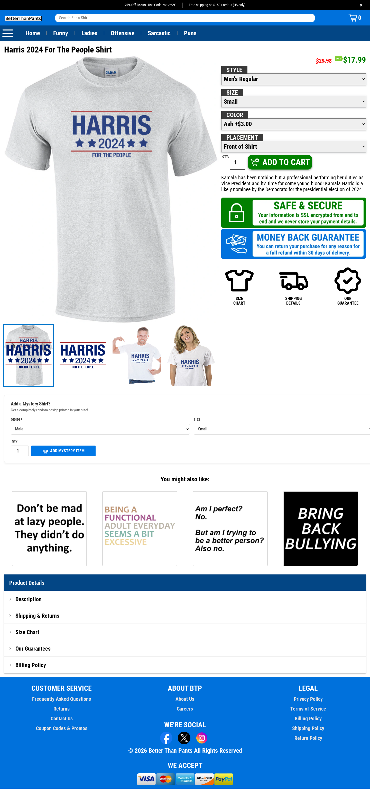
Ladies (89, 33)
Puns (190, 33)
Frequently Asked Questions (61, 699)
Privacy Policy (308, 699)
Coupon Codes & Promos (61, 728)
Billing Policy (30, 665)
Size (232, 92)
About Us (185, 699)
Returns (62, 709)
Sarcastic (159, 33)
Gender (17, 420)
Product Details (27, 583)
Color (235, 115)
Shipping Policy (308, 728)
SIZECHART (239, 286)
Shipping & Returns (37, 616)
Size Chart (27, 632)
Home (32, 33)
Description (28, 599)
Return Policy (308, 738)
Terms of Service (308, 709)
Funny (60, 33)
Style (234, 70)
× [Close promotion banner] (361, 5)
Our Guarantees (33, 648)
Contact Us (61, 719)
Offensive (122, 33)
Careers (185, 709)
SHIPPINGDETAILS (293, 286)
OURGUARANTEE (347, 286)
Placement (242, 137)
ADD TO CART (279, 162)
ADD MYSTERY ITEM (63, 452)
